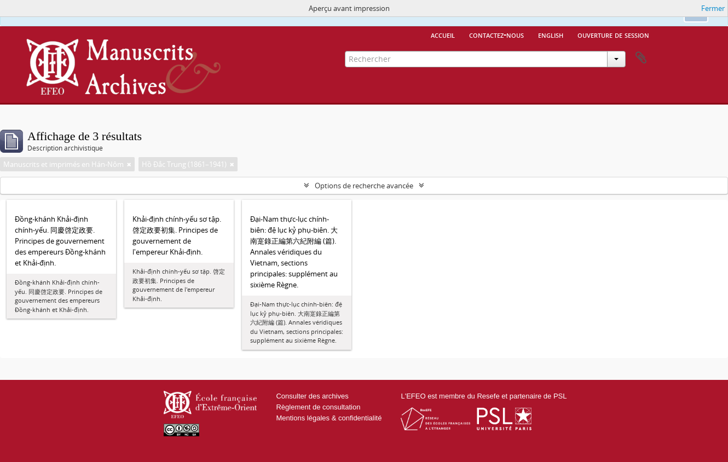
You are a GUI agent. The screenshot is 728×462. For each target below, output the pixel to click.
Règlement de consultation (318, 407)
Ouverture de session (613, 34)
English (550, 34)
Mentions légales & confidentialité (329, 418)
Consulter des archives (312, 396)
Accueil (443, 34)
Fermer (713, 8)
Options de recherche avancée (364, 185)
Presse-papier (641, 58)
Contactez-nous (496, 34)
